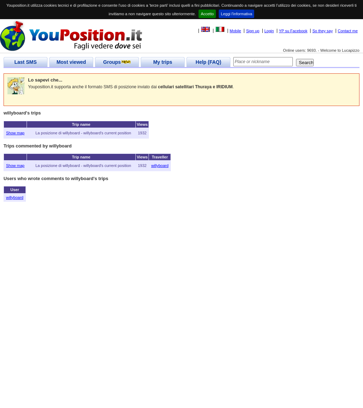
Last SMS (25, 62)
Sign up (252, 31)
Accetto (207, 14)
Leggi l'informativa (236, 14)
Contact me (348, 31)
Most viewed (71, 62)
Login (269, 31)
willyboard (159, 165)
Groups (117, 62)
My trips (162, 62)
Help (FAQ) (208, 62)
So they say (322, 31)
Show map (15, 133)
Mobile (235, 31)
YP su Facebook (293, 31)
